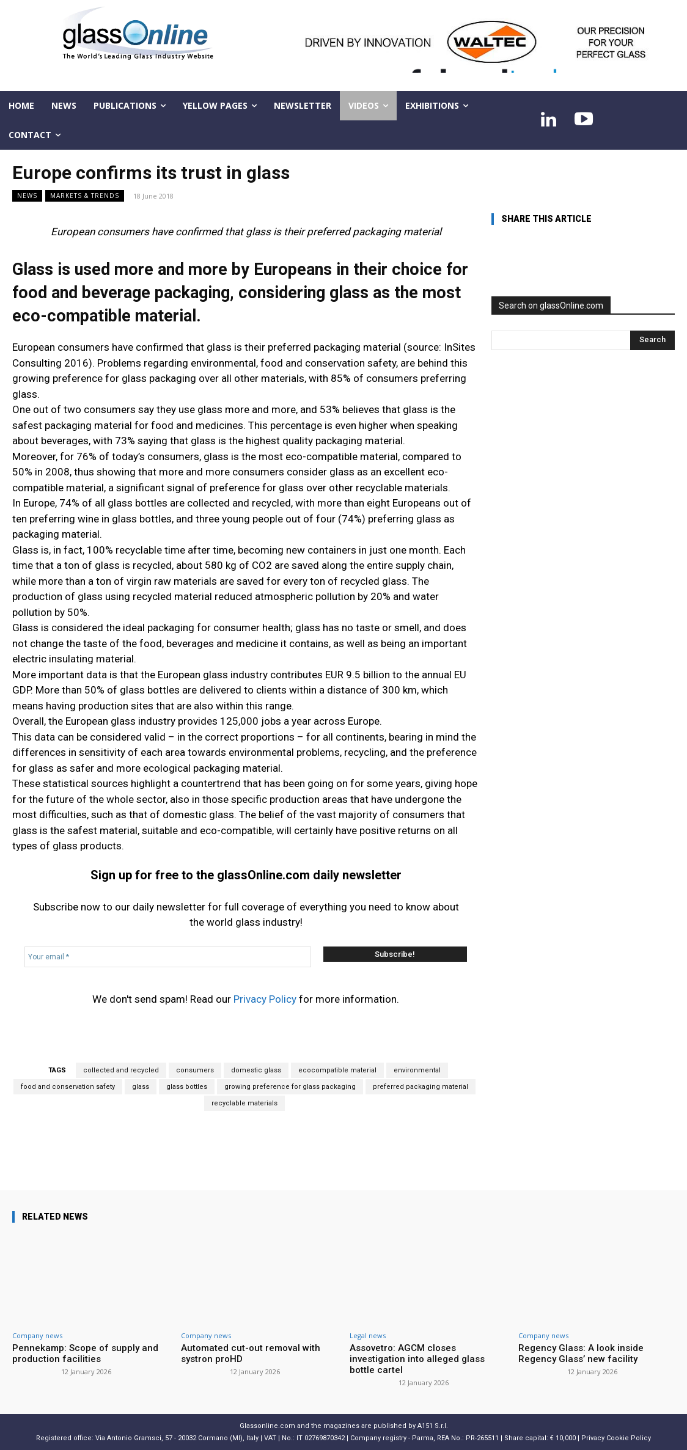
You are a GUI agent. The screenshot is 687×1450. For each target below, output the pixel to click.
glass (140, 1087)
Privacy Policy (264, 999)
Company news (37, 1335)
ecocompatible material (337, 1070)
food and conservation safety (68, 1087)
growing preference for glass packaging (290, 1087)
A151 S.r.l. (432, 1426)
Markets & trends (84, 196)
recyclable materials (244, 1103)
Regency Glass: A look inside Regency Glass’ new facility (581, 1353)
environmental (417, 1070)
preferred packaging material (420, 1087)
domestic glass (256, 1070)
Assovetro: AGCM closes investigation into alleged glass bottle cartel (417, 1358)
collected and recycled (121, 1070)
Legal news (368, 1335)
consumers (195, 1070)
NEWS (27, 196)
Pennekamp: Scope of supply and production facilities (85, 1353)
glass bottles (186, 1087)
